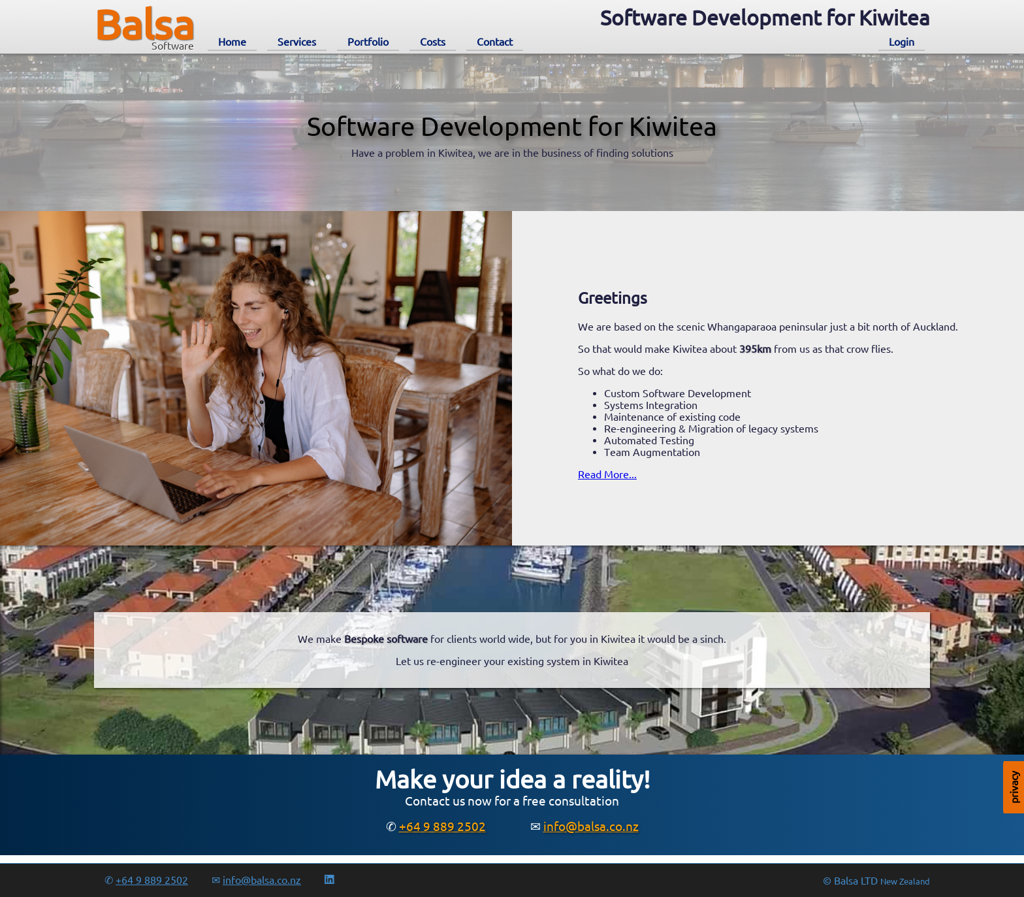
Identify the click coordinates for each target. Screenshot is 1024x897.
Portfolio (368, 42)
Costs (432, 42)
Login (901, 42)
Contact (495, 42)
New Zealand (905, 882)
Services (297, 42)
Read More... (607, 474)
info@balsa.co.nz (591, 826)
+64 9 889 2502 (442, 826)
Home (232, 42)
